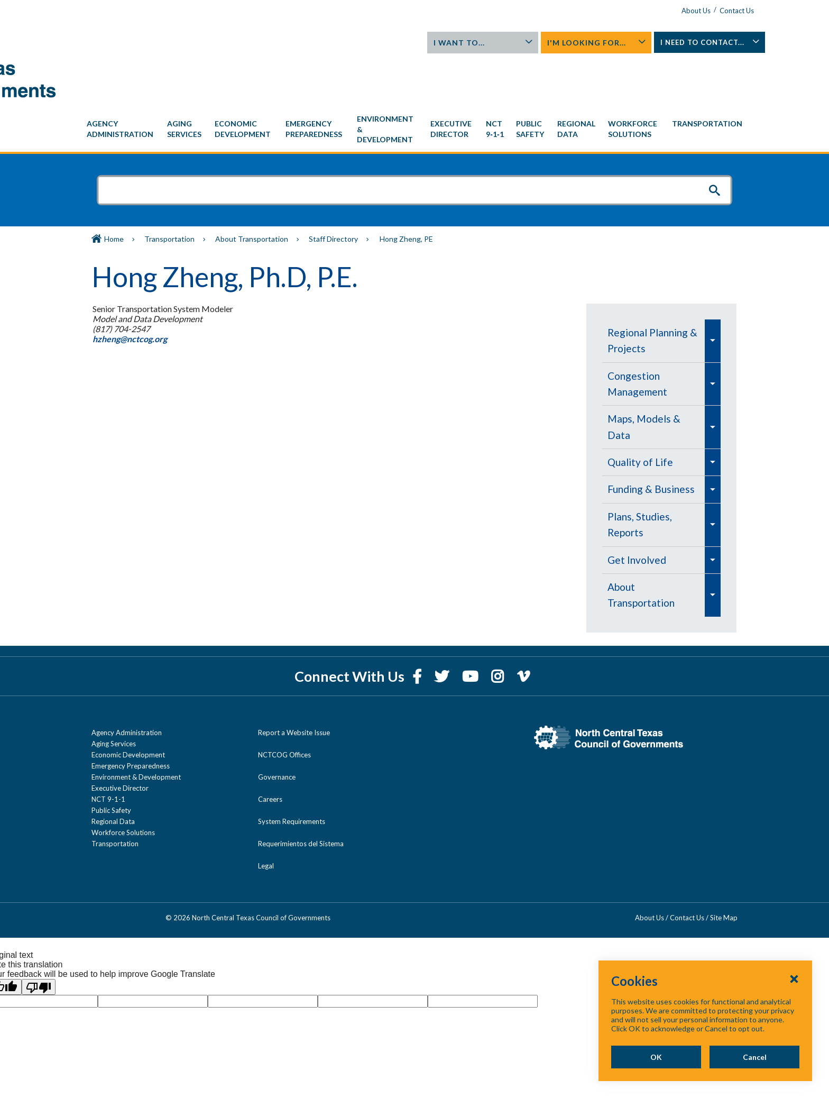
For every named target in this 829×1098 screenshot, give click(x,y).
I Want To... (478, 42)
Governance (277, 729)
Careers (270, 751)
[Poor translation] (39, 939)
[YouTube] (471, 628)
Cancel (754, 1057)
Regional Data (113, 773)
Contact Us (709, 10)
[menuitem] (121, 80)
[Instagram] (498, 628)
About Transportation (251, 190)
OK (654, 1057)
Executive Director (120, 740)
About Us (668, 10)
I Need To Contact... (687, 45)
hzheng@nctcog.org (129, 291)
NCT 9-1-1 (108, 751)
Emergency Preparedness (130, 717)
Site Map (724, 869)
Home (114, 190)
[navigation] (414, 81)
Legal (266, 817)
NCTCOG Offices (284, 706)
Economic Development (128, 706)
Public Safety (111, 762)
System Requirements (291, 773)
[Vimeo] (523, 628)
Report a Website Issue (294, 684)
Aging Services (113, 695)
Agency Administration (126, 684)
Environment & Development (136, 729)
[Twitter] (443, 628)
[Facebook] (418, 628)
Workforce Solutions (123, 784)
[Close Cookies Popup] (794, 978)
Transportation (169, 190)
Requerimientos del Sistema (301, 795)
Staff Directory (333, 190)
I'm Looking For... (583, 42)
